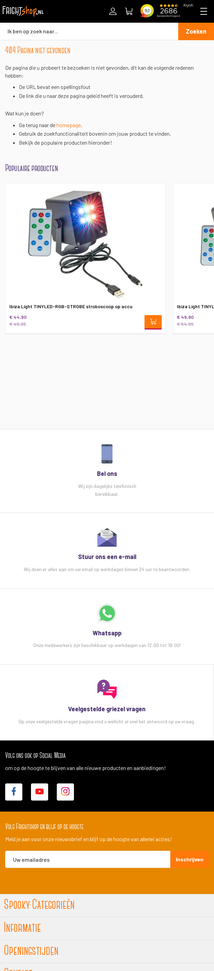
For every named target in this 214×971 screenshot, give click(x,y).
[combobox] (89, 31)
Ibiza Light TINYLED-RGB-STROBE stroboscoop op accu (70, 306)
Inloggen (113, 11)
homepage (68, 125)
